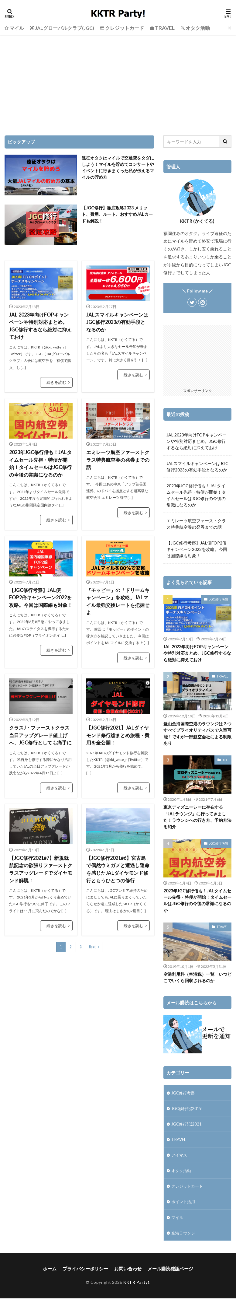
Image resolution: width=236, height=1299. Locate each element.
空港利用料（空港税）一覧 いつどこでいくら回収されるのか (197, 976)
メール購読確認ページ (167, 1269)
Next (92, 942)
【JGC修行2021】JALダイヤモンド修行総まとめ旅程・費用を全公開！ (117, 732)
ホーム (53, 1269)
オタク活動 (182, 1170)
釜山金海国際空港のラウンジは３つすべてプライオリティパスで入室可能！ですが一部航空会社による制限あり (197, 733)
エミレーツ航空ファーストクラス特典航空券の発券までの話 (117, 458)
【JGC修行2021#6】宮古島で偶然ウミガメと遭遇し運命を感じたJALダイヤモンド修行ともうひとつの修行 (117, 865)
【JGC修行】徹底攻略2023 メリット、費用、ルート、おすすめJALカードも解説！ (117, 214)
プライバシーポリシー (87, 1269)
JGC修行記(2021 (187, 1123)
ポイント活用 (184, 1202)
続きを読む (57, 381)
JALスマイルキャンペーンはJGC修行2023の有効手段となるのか (117, 322)
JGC (225, 759)
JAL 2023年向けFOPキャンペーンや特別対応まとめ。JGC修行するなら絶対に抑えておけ (40, 325)
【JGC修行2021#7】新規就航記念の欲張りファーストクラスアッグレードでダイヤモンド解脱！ (40, 865)
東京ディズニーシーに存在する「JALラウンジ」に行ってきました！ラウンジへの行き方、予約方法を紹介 (197, 816)
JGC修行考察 (219, 599)
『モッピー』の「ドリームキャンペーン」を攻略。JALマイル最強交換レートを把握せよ (117, 599)
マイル (177, 1217)
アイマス (179, 1154)
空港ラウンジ (184, 1233)
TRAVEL (222, 676)
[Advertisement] (118, 80)
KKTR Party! (136, 1282)
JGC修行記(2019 (187, 1107)
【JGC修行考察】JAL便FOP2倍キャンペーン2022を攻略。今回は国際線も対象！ (40, 595)
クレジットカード (188, 1186)
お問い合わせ (127, 1269)
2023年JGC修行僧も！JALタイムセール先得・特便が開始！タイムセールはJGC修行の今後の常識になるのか (40, 462)
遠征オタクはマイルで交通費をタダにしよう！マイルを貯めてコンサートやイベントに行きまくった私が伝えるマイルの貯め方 (118, 167)
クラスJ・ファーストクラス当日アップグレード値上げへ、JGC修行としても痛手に (40, 732)
